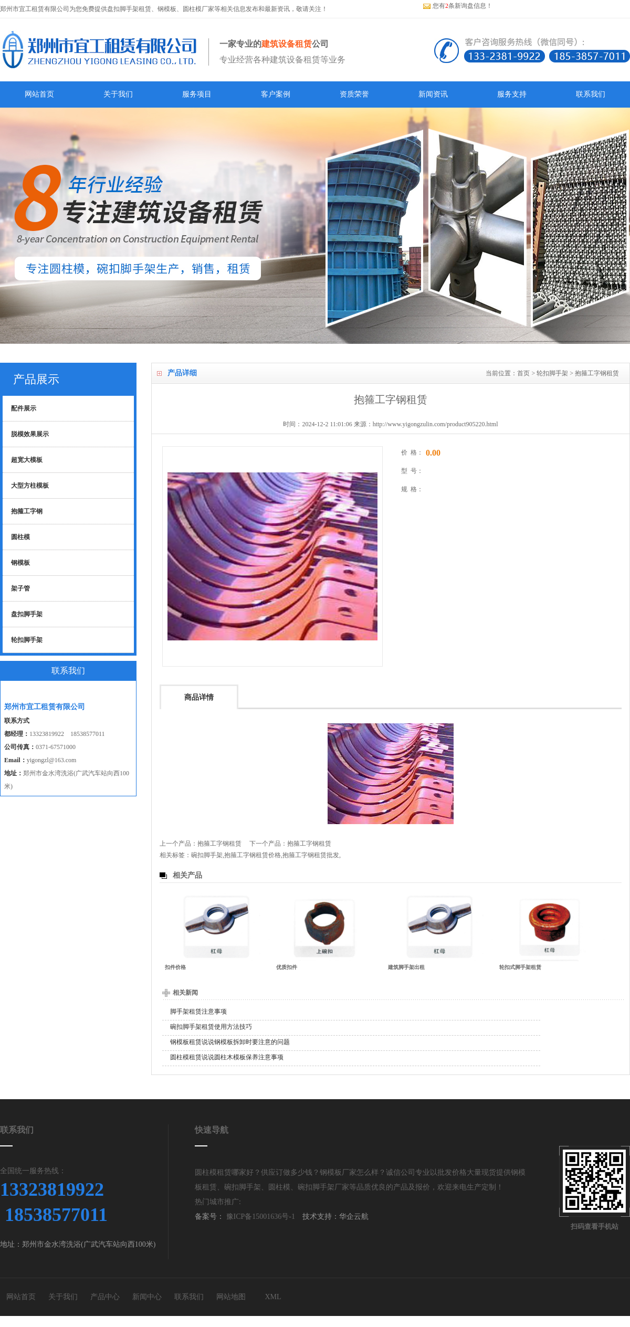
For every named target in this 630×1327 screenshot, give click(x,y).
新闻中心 (147, 1297)
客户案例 (275, 94)
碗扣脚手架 (207, 855)
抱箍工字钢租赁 (597, 373)
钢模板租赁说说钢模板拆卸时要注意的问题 (230, 1042)
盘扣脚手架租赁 (129, 9)
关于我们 (118, 94)
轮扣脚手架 (552, 373)
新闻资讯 (433, 94)
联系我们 (590, 94)
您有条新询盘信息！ (457, 5)
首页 (523, 373)
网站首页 (39, 94)
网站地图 (231, 1297)
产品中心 (105, 1297)
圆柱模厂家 (198, 9)
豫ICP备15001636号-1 (259, 1216)
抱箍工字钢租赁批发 (310, 855)
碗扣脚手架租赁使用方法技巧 (211, 1026)
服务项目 (197, 94)
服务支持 (512, 94)
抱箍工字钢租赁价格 (252, 855)
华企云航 (354, 1216)
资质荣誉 (354, 94)
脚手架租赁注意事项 (198, 1011)
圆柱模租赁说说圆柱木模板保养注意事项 (227, 1057)
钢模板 (167, 9)
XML (273, 1297)
